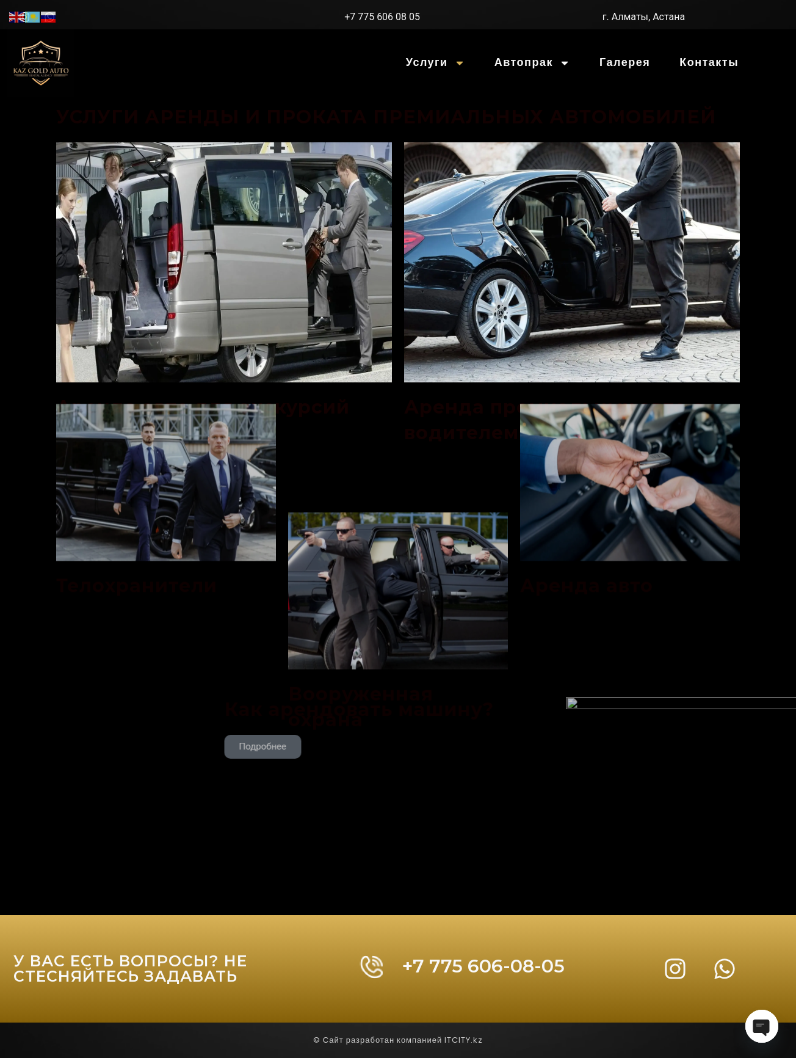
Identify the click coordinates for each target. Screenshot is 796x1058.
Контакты (709, 62)
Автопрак (532, 63)
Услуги (435, 63)
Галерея (624, 62)
